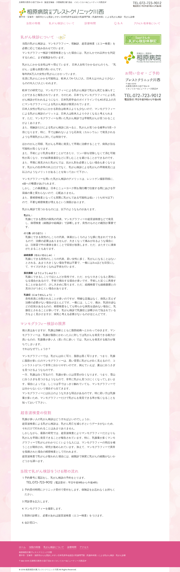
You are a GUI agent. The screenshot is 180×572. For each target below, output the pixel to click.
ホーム (22, 547)
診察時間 (71, 547)
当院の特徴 (34, 547)
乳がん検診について (54, 547)
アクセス (83, 547)
